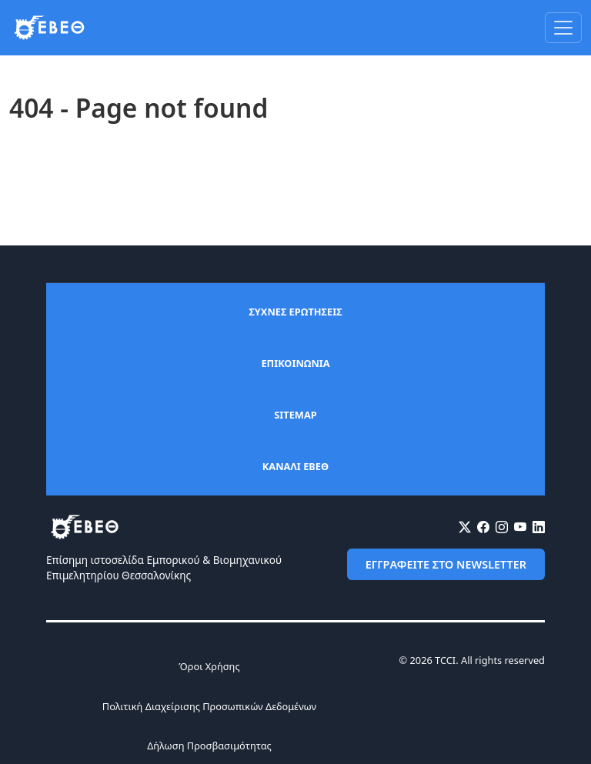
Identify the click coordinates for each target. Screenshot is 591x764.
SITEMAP (295, 415)
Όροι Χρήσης (209, 666)
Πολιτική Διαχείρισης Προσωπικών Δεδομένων (209, 706)
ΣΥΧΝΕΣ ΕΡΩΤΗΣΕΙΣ (295, 312)
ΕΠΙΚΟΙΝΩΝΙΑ (295, 363)
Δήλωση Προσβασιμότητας (209, 745)
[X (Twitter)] (465, 527)
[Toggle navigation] (563, 27)
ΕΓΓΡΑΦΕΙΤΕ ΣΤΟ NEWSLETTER (446, 564)
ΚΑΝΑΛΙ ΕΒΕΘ (295, 466)
